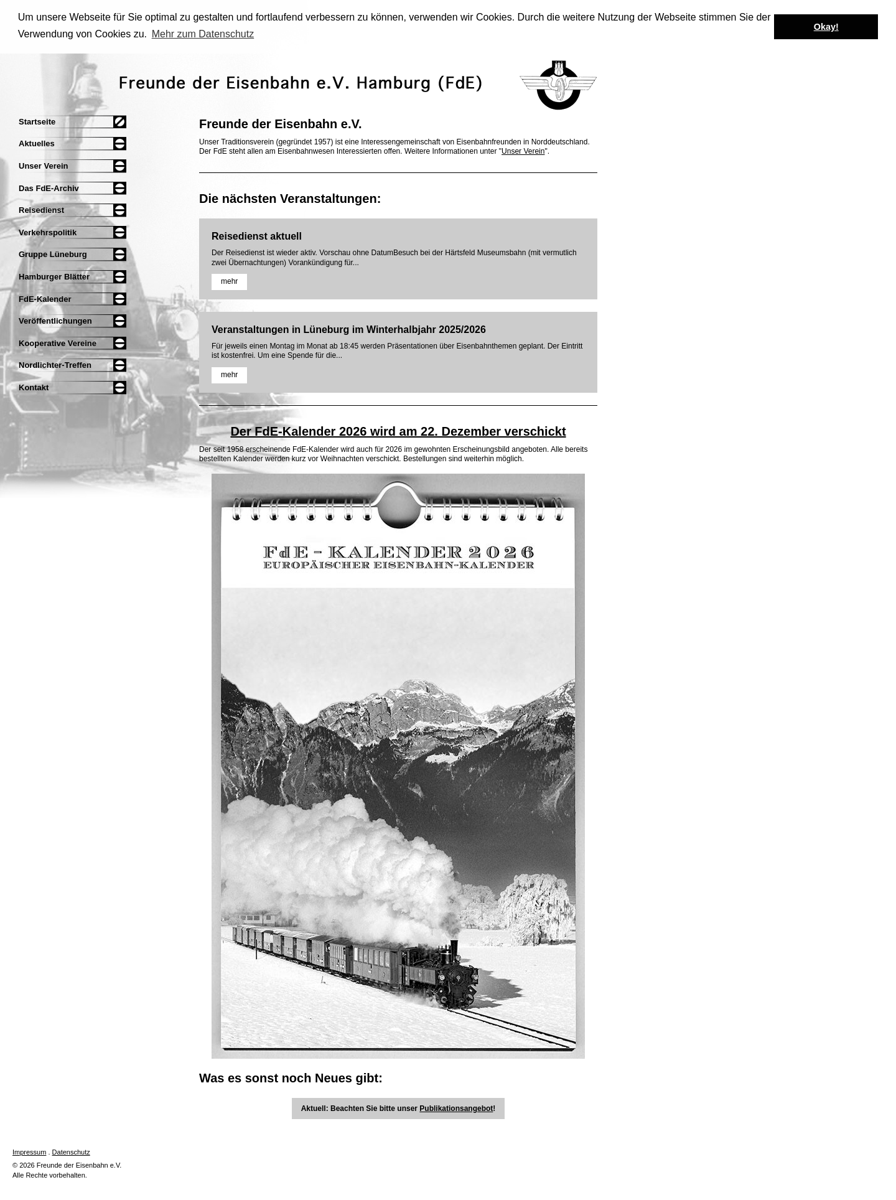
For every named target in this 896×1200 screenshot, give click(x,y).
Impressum (29, 1151)
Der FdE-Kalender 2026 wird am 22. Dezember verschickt (398, 430)
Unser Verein (523, 150)
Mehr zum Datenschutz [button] (203, 34)
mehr (229, 280)
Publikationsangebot (456, 1108)
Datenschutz (71, 1151)
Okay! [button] (826, 27)
